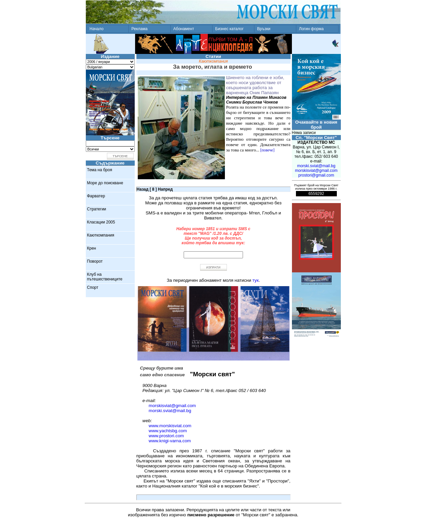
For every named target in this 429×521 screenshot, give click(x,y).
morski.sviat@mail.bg (170, 410)
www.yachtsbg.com (168, 430)
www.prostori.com (166, 435)
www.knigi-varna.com (170, 440)
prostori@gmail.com (316, 175)
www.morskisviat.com (170, 425)
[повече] (267, 150)
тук (255, 280)
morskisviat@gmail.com (172, 405)
